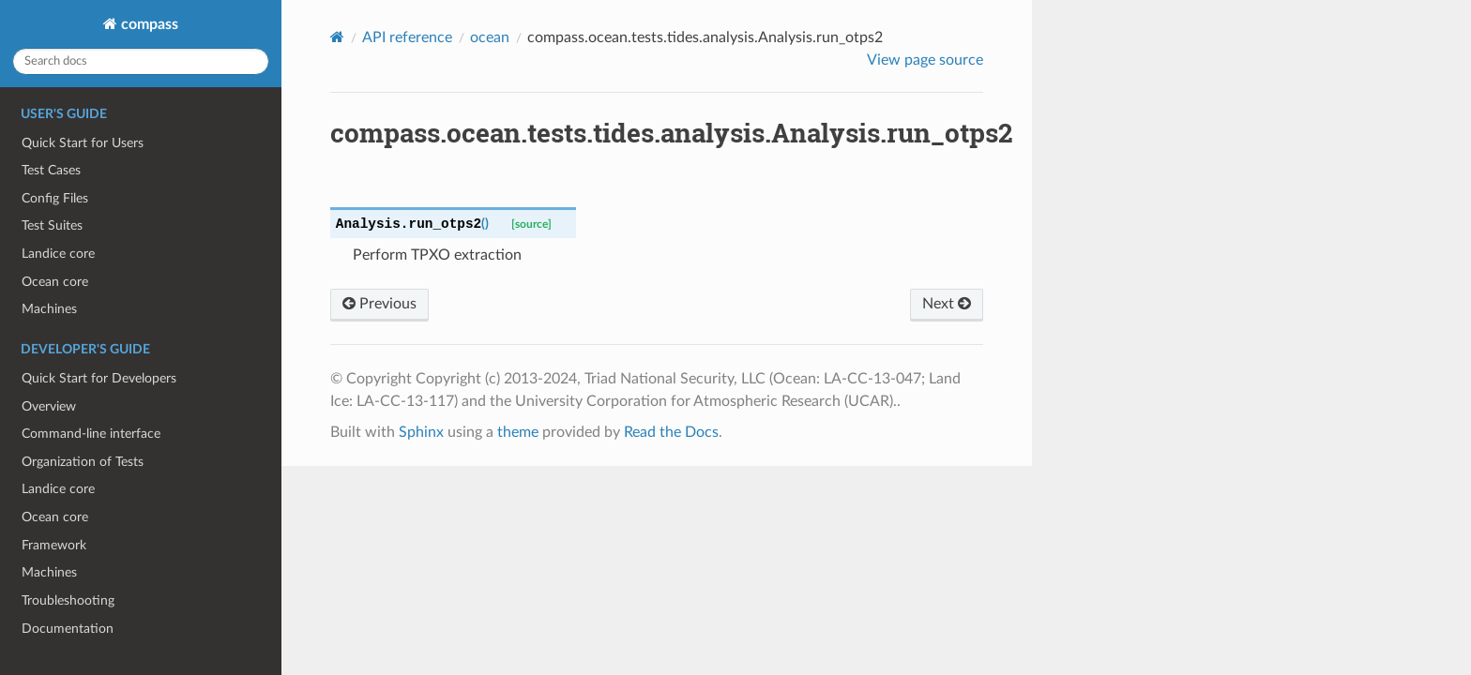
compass (147, 24)
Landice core (58, 254)
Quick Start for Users (83, 143)
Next (946, 303)
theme (517, 432)
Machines (49, 309)
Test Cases (51, 170)
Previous (379, 303)
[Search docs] (140, 61)
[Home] (337, 37)
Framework (54, 545)
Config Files (55, 198)
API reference (407, 37)
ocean (489, 37)
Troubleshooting (68, 600)
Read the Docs (671, 432)
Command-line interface (91, 434)
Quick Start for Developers (99, 378)
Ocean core (55, 282)
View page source (925, 60)
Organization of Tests (83, 462)
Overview (49, 406)
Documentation (68, 629)
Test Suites (52, 225)
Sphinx (421, 432)
